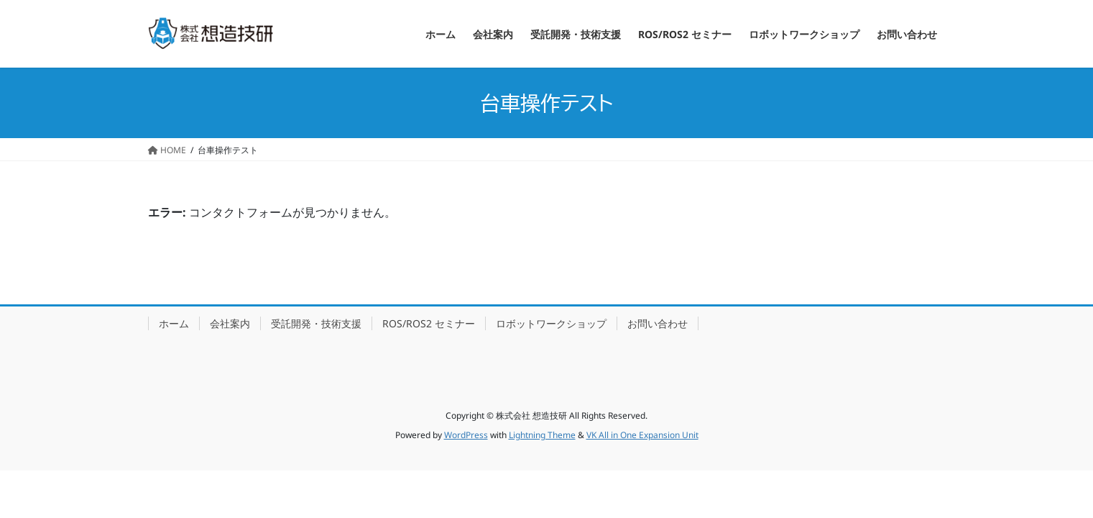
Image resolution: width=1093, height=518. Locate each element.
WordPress (466, 435)
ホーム (174, 323)
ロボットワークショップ (551, 323)
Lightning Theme (542, 435)
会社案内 (230, 323)
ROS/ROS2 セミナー (428, 323)
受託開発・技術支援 (316, 323)
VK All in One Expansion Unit (642, 435)
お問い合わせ (657, 323)
